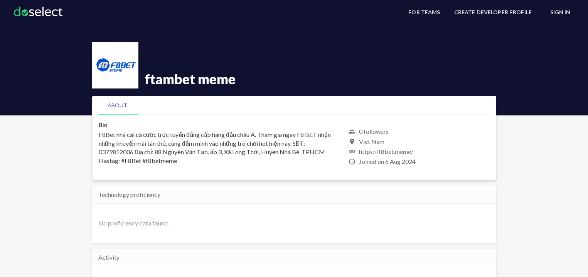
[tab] (117, 105)
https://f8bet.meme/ (386, 151)
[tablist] (294, 105)
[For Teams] (424, 12)
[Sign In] (560, 12)
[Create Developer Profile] (493, 12)
